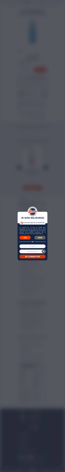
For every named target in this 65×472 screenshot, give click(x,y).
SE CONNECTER (32, 256)
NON (40, 238)
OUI (25, 238)
